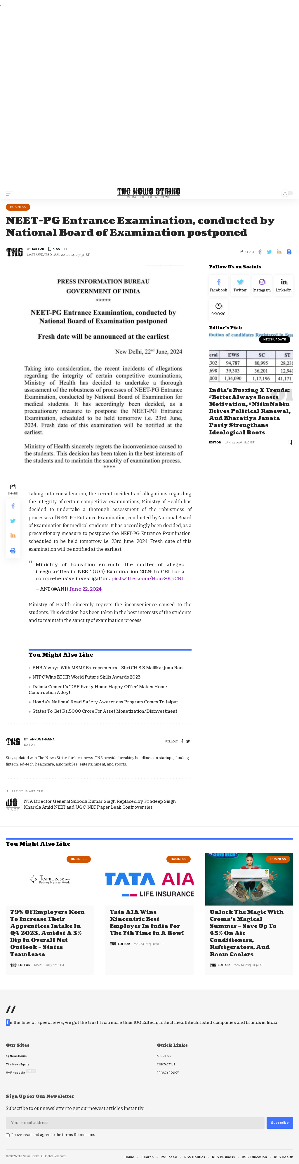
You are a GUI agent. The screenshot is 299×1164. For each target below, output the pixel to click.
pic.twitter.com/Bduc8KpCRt (147, 579)
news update (274, 342)
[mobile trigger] (11, 193)
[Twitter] (240, 286)
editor (38, 248)
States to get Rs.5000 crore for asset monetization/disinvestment (104, 711)
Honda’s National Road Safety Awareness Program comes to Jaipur (105, 702)
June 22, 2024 (85, 589)
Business (18, 207)
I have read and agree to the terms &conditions (53, 1134)
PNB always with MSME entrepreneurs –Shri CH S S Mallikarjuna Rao (107, 668)
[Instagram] (262, 286)
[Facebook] (182, 741)
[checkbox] (8, 1134)
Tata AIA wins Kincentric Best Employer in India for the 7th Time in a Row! (147, 922)
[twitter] (188, 741)
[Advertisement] (149, 97)
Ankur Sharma (42, 739)
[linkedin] (283, 286)
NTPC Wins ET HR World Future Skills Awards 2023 (86, 677)
